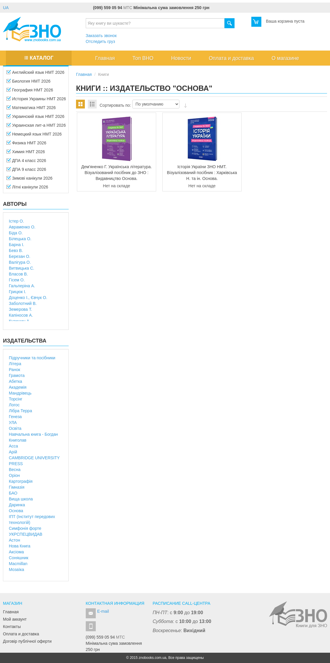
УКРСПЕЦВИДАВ (25, 534)
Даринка (17, 504)
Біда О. (16, 233)
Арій (13, 452)
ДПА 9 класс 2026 (26, 171)
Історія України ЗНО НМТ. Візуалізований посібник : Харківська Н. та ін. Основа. (202, 172)
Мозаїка (16, 569)
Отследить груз (100, 41)
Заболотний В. (23, 303)
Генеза (15, 416)
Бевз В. (16, 250)
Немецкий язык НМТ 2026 (34, 136)
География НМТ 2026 (29, 92)
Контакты (12, 626)
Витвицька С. (21, 268)
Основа (16, 510)
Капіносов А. (21, 315)
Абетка (15, 381)
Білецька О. (20, 238)
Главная (11, 611)
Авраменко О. (22, 227)
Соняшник (18, 557)
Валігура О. (20, 262)
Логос (14, 405)
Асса (13, 446)
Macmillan (18, 563)
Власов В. (18, 274)
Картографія (20, 481)
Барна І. (16, 244)
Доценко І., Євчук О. (28, 297)
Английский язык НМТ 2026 (35, 74)
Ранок (14, 369)
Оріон (14, 475)
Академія (18, 387)
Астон (14, 540)
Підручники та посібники (32, 357)
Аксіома (16, 552)
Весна (15, 469)
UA (6, 7)
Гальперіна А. (22, 285)
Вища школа (21, 499)
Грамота (17, 375)
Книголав (17, 440)
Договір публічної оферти (27, 641)
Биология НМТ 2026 (28, 83)
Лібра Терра (20, 410)
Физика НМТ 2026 (26, 145)
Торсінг (15, 399)
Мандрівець (20, 393)
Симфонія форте (25, 528)
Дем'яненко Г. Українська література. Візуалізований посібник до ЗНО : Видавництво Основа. (116, 172)
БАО (13, 493)
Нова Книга (19, 546)
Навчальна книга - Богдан (33, 434)
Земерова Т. (20, 309)
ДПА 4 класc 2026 (26, 162)
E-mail (103, 611)
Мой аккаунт (15, 619)
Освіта (15, 428)
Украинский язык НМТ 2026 (35, 118)
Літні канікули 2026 (27, 189)
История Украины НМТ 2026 (36, 100)
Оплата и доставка (21, 634)
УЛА (13, 422)
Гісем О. (17, 280)
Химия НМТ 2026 (25, 153)
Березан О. (19, 256)
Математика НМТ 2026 (31, 109)
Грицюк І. (17, 291)
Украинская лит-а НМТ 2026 (36, 127)
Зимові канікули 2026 (29, 180)
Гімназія (16, 487)
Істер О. (16, 221)
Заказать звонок (101, 35)
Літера (15, 363)
